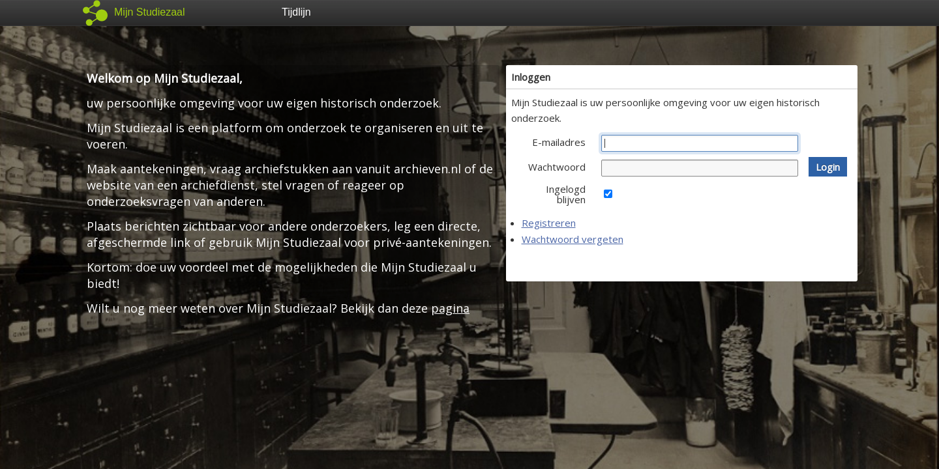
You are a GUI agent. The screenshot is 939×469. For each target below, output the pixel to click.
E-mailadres (559, 142)
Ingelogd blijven (566, 194)
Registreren (549, 222)
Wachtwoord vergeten (572, 239)
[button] (828, 167)
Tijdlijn (296, 12)
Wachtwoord (557, 166)
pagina (450, 308)
